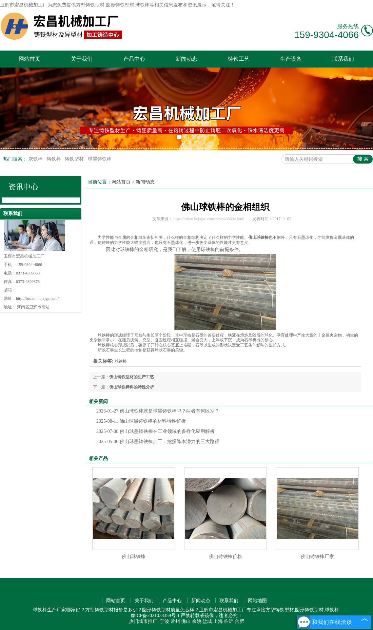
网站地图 (257, 600)
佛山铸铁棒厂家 (317, 556)
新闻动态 (186, 59)
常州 (175, 621)
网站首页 (29, 59)
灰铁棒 (36, 158)
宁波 (164, 621)
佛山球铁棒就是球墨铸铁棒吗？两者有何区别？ (157, 411)
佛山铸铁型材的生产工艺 (131, 377)
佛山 (186, 621)
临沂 (228, 621)
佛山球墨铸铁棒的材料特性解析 (141, 421)
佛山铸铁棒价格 (225, 556)
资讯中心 (23, 187)
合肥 (239, 621)
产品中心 (134, 59)
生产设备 (291, 59)
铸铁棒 (54, 158)
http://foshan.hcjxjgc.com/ (37, 298)
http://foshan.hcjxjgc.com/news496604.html (208, 218)
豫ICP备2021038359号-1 (155, 615)
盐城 (207, 621)
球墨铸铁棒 (100, 158)
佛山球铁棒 (133, 556)
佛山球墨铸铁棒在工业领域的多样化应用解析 (155, 431)
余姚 (196, 621)
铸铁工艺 (239, 59)
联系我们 (343, 59)
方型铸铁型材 (90, 4)
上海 (218, 621)
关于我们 (82, 59)
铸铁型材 (75, 158)
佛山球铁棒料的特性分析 (131, 387)
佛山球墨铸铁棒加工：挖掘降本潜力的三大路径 (157, 441)
